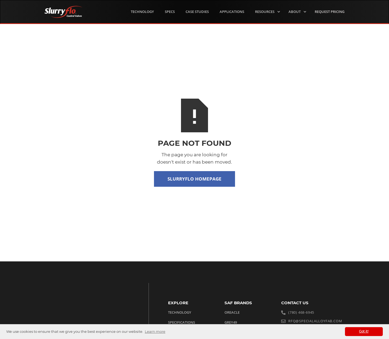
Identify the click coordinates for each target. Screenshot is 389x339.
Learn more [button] (155, 331)
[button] (266, 12)
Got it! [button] (363, 331)
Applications (232, 11)
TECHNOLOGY (142, 11)
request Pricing (329, 11)
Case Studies (197, 11)
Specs (170, 11)
